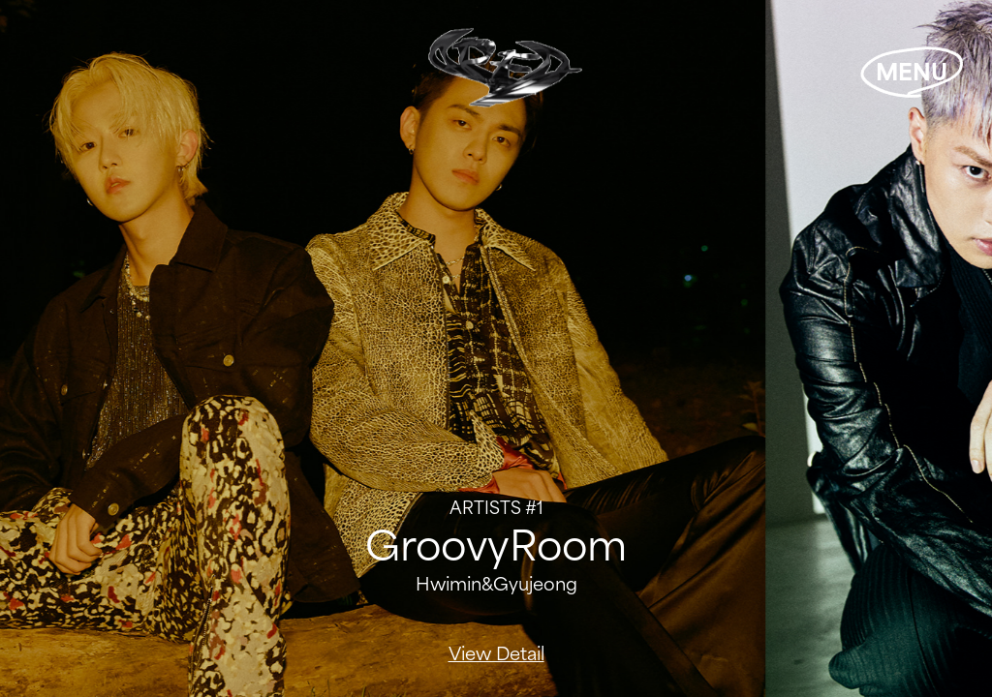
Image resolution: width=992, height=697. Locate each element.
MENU (911, 71)
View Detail (496, 654)
